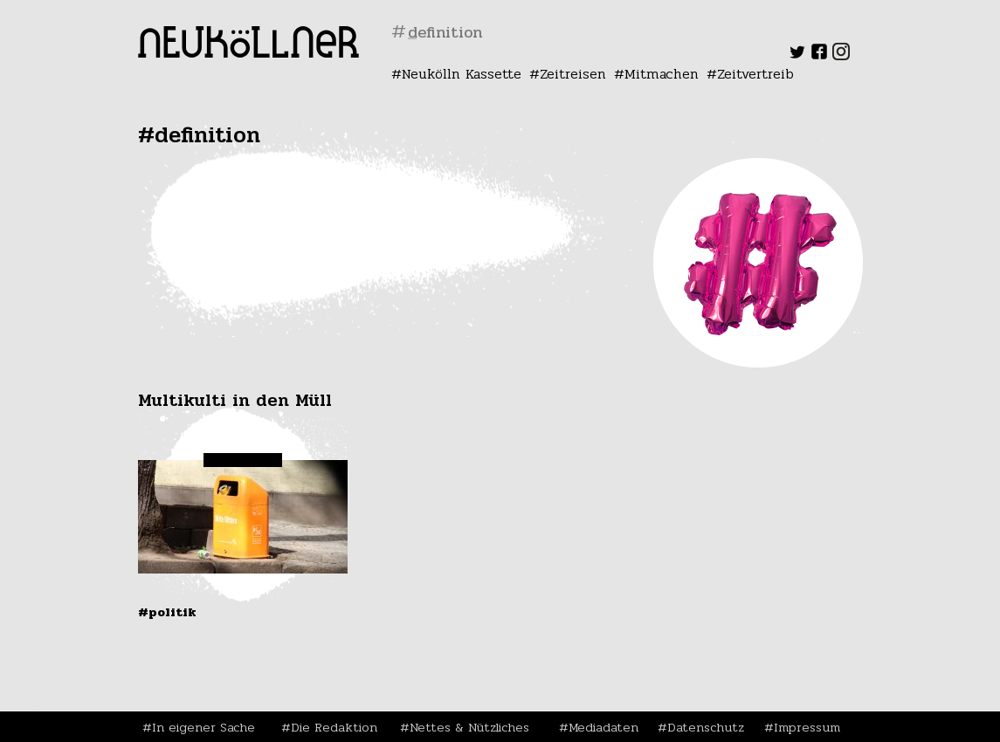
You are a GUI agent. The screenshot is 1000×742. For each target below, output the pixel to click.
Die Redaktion (334, 727)
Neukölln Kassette (461, 74)
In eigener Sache (203, 727)
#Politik (167, 612)
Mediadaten (603, 727)
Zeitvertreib (755, 74)
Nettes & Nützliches (469, 727)
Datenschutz (705, 727)
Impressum (807, 727)
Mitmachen (661, 74)
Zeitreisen (573, 74)
